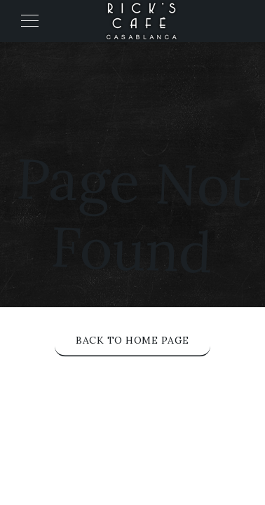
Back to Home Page (132, 340)
